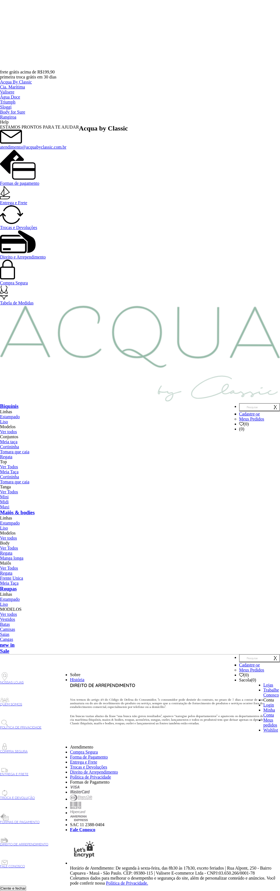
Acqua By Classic (16, 82)
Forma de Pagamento (89, 757)
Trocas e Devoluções (18, 225)
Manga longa (11, 558)
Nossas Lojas (12, 678)
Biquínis (9, 406)
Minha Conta (269, 712)
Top (3, 461)
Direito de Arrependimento (24, 842)
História (77, 679)
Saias (4, 634)
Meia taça (9, 441)
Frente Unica (11, 578)
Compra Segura (14, 280)
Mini (4, 496)
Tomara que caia (14, 451)
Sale (4, 651)
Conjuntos (9, 436)
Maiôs (5, 563)
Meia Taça (9, 471)
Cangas (6, 639)
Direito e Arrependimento (23, 254)
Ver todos (8, 431)
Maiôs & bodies (17, 512)
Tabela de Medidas (17, 300)
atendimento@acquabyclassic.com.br (33, 144)
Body (5, 543)
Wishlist (270, 730)
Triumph (7, 102)
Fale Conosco (12, 864)
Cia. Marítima (12, 87)
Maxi (4, 506)
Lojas (268, 685)
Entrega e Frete (13, 200)
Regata (6, 456)
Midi (4, 501)
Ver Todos (9, 466)
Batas (5, 624)
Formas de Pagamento (19, 818)
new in (7, 645)
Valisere (7, 92)
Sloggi (6, 107)
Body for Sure (12, 112)
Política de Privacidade (20, 724)
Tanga (5, 486)
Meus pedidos (270, 722)
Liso (4, 421)
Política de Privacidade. (127, 883)
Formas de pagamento (19, 181)
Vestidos (7, 619)
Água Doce (10, 97)
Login (268, 705)
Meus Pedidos (251, 419)
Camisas (7, 629)
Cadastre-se (249, 414)
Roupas (8, 589)
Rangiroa (8, 117)
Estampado (10, 416)
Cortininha (9, 446)
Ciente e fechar (13, 888)
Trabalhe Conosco (271, 692)
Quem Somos (11, 702)
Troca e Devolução (17, 795)
